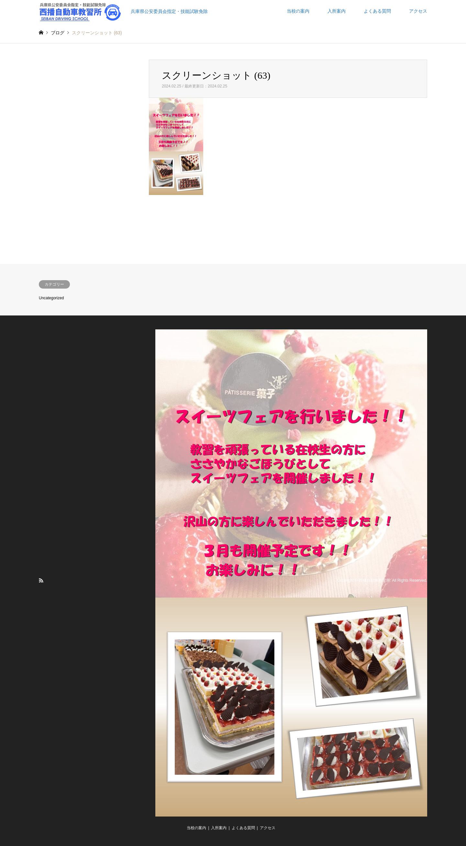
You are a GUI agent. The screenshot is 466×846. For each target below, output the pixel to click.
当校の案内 (298, 11)
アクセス (418, 11)
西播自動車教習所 (374, 580)
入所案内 (336, 11)
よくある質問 (377, 11)
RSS (41, 580)
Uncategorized (51, 298)
